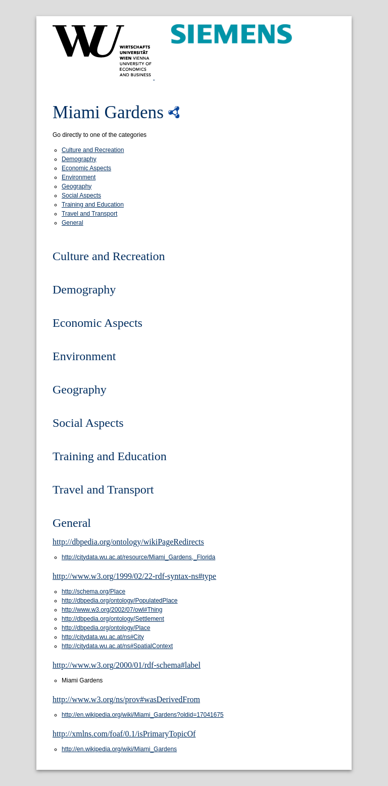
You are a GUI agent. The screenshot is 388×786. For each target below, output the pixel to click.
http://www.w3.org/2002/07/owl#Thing (112, 609)
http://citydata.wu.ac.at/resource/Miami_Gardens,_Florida (138, 557)
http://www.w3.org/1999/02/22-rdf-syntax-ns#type (134, 576)
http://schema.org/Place (93, 591)
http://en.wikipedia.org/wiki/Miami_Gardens (119, 749)
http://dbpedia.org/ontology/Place (106, 627)
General (72, 222)
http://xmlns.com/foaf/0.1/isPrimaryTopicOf (124, 733)
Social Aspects (81, 195)
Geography (76, 186)
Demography (79, 159)
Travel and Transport (89, 213)
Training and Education (93, 204)
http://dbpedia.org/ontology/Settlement (113, 618)
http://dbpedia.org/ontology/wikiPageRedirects (128, 541)
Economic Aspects (86, 168)
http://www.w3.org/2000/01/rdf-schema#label (127, 665)
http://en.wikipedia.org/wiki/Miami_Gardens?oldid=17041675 (143, 714)
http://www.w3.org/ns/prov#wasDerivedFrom (126, 699)
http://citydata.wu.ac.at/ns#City (103, 637)
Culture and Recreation (93, 150)
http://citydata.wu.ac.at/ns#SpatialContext (117, 646)
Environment (78, 177)
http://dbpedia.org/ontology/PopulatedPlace (120, 600)
